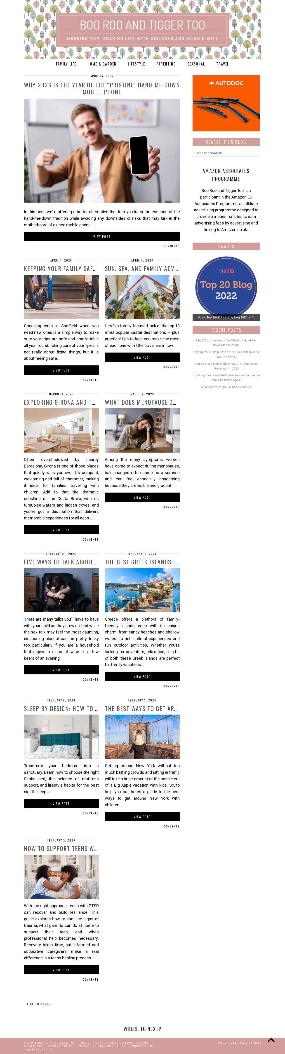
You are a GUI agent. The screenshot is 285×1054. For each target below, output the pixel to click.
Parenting (166, 64)
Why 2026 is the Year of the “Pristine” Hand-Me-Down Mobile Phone (102, 88)
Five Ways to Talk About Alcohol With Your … (90, 561)
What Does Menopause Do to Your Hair (160, 402)
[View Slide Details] (226, 287)
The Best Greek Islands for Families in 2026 (168, 561)
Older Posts (39, 1004)
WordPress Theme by (239, 1043)
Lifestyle (136, 64)
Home (85, 1043)
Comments (172, 246)
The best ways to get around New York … (164, 708)
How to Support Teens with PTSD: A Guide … (86, 848)
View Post (102, 236)
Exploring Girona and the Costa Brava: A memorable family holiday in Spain (226, 377)
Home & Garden (102, 64)
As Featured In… (41, 1049)
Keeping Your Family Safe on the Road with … (89, 268)
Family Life (66, 64)
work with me (143, 1046)
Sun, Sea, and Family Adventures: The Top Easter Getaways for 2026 (226, 366)
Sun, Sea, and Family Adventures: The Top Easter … (177, 268)
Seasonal (196, 64)
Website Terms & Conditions (102, 1046)
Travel (222, 64)
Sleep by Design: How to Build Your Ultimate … (91, 708)
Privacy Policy (60, 1046)
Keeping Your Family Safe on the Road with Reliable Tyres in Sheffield (226, 354)
